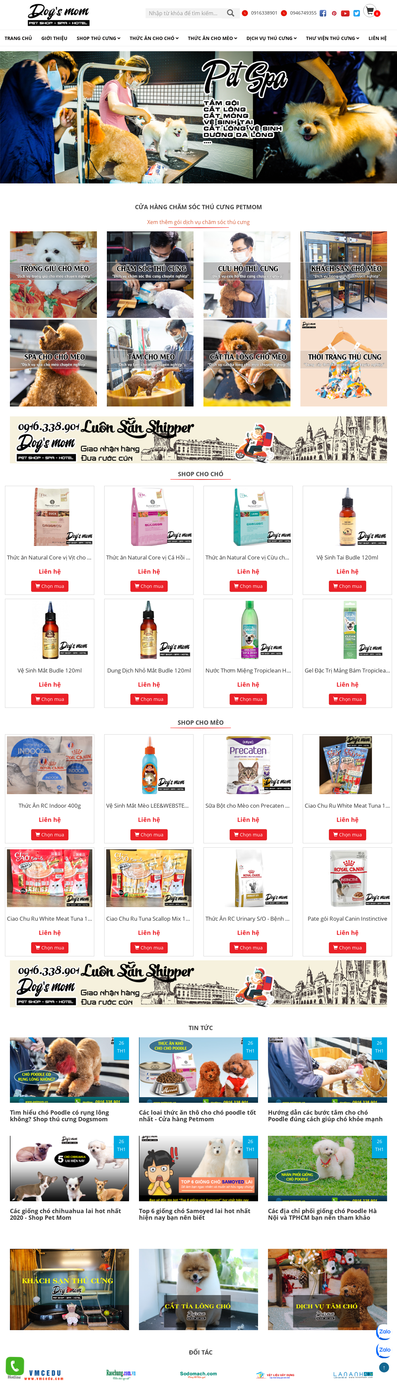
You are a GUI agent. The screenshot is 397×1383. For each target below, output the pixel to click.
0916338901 (259, 13)
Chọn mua (49, 586)
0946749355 (298, 13)
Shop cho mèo (201, 722)
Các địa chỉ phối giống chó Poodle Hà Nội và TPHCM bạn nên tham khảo (322, 1214)
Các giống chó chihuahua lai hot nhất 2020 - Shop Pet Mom (65, 1214)
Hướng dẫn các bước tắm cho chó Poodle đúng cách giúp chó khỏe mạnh (325, 1115)
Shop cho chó (200, 474)
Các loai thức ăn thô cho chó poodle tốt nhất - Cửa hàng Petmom (197, 1115)
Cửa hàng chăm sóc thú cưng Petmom (198, 207)
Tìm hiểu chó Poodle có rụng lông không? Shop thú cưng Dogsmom (59, 1115)
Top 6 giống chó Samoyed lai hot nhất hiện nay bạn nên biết (194, 1214)
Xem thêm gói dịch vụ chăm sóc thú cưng (198, 222)
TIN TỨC (201, 1028)
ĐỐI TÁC (200, 1352)
